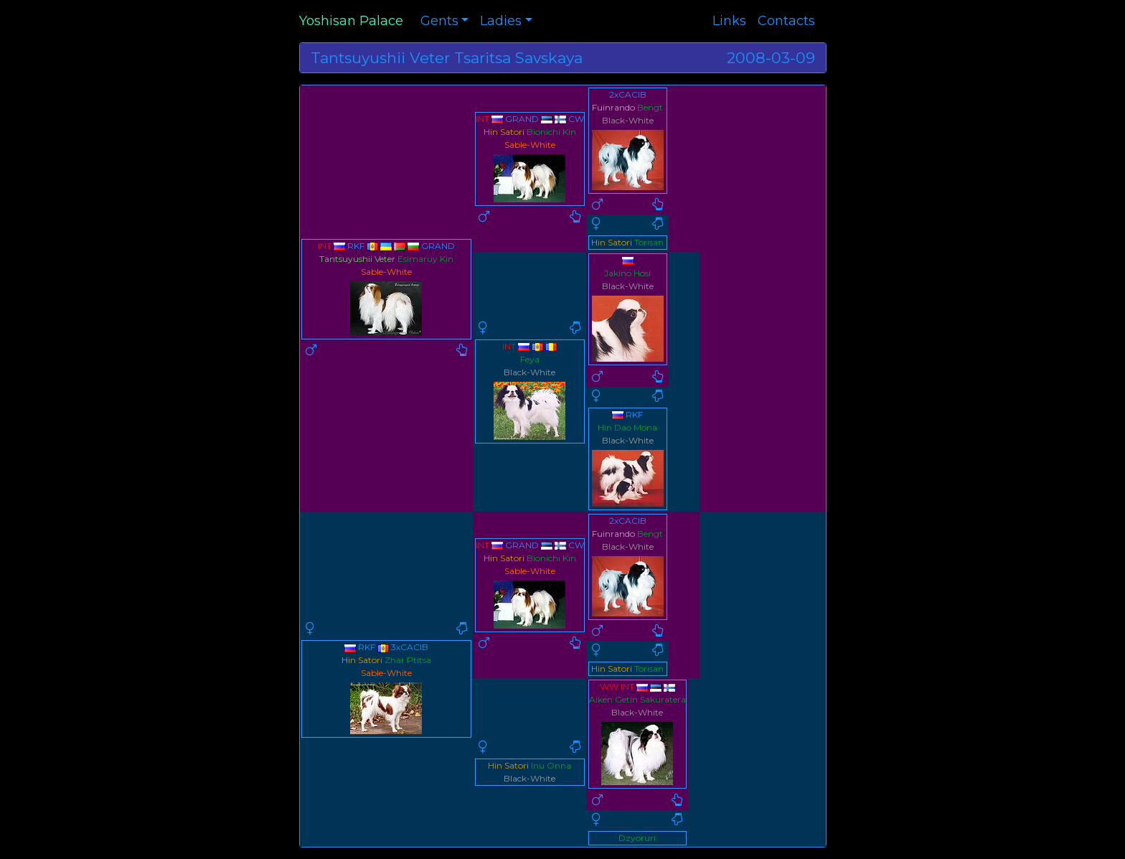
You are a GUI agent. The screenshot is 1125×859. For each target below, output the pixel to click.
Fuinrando (613, 107)
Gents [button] (439, 21)
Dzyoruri (637, 837)
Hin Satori (504, 131)
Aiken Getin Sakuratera (637, 699)
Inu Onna (551, 765)
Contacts (786, 21)
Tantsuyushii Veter (357, 258)
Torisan (649, 242)
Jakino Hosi (627, 273)
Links (729, 21)
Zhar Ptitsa (408, 659)
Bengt (650, 107)
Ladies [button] (501, 21)
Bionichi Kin (551, 131)
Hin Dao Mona (627, 427)
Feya (530, 359)
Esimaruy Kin (425, 258)
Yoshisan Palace (351, 21)
